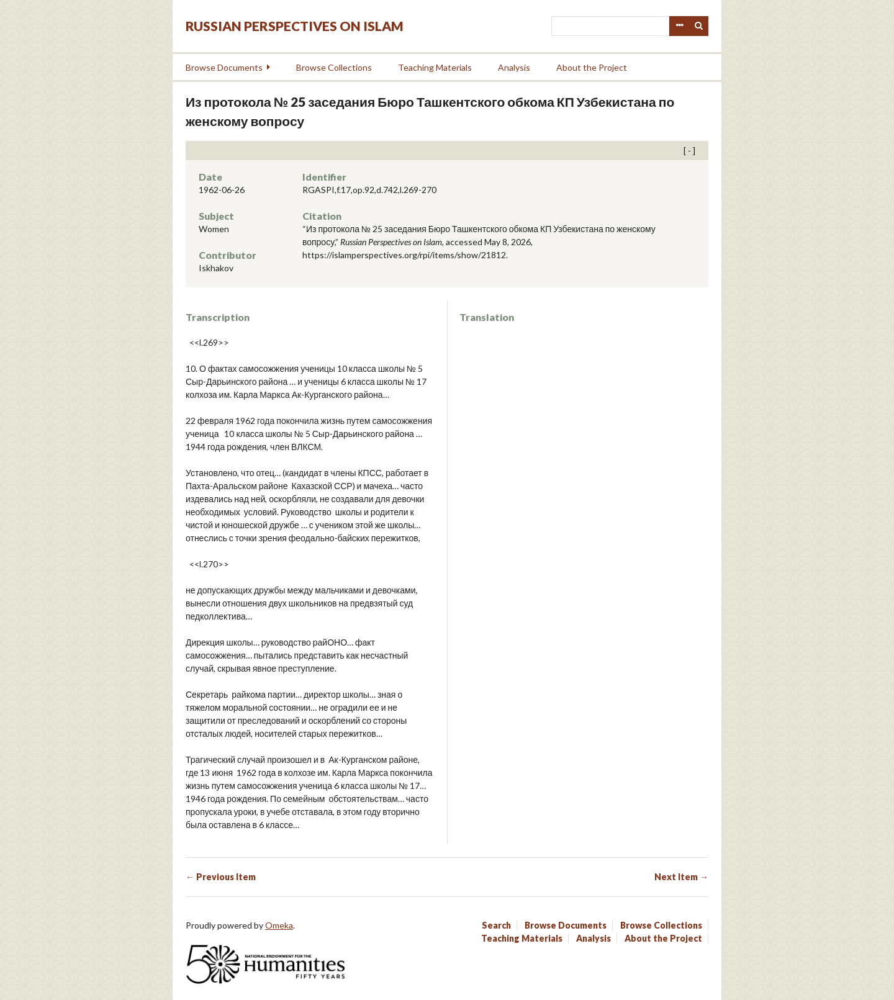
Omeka (279, 925)
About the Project (591, 67)
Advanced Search (679, 26)
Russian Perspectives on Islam (295, 26)
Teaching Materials (435, 67)
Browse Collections (334, 67)
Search (699, 26)
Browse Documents (224, 67)
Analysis (514, 67)
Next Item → (681, 877)
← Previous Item (221, 877)
